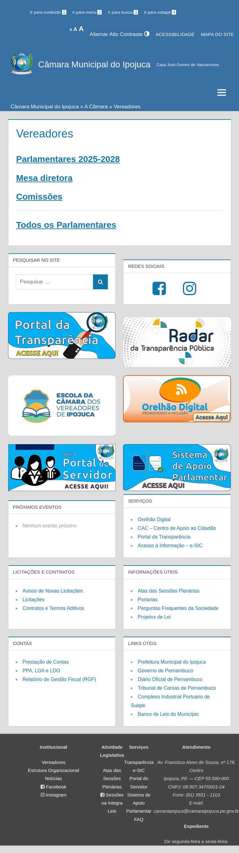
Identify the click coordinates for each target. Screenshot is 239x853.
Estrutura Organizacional (53, 770)
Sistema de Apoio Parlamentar (139, 803)
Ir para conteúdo (48, 12)
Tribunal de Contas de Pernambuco (177, 688)
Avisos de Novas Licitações (53, 590)
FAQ (139, 819)
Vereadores (53, 762)
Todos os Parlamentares (66, 225)
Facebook (56, 786)
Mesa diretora (44, 178)
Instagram (56, 794)
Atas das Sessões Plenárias (168, 590)
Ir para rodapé (160, 12)
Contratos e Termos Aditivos (53, 608)
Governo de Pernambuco (165, 670)
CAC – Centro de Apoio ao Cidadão (177, 528)
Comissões (39, 196)
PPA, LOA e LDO (41, 670)
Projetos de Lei (154, 617)
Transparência (138, 762)
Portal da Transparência (164, 536)
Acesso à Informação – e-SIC (170, 545)
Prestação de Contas (46, 662)
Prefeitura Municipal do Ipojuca (172, 662)
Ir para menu (87, 12)
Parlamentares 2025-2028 (68, 159)
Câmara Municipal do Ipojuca (94, 64)
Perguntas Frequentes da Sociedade (178, 608)
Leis (112, 811)
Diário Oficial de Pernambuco (170, 679)
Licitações (34, 599)
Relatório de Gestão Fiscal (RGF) (59, 679)
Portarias (147, 599)
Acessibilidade (175, 34)
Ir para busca (123, 12)
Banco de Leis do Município (168, 714)
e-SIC (139, 770)
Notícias (53, 778)
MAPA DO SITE (217, 34)
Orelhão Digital (154, 519)
